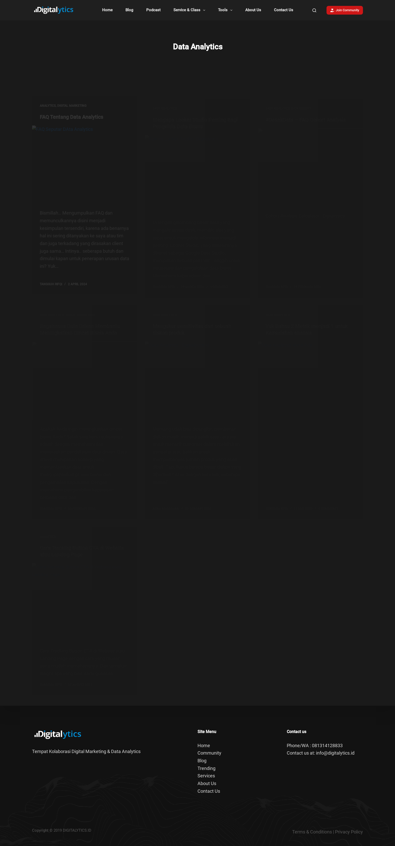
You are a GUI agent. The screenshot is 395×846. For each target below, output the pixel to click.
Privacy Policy (349, 831)
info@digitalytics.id (335, 753)
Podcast (153, 10)
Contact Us (283, 10)
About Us (253, 10)
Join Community (344, 10)
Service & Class (190, 10)
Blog (129, 10)
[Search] (314, 10)
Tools (226, 10)
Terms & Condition (311, 831)
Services (206, 775)
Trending (206, 768)
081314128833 (327, 745)
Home (107, 10)
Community (209, 753)
